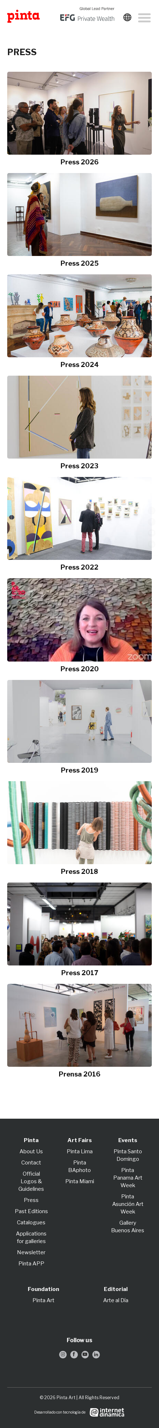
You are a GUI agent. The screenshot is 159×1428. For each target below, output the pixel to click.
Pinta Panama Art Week (127, 1178)
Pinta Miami (79, 1181)
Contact (31, 1162)
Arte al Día (115, 1300)
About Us (31, 1151)
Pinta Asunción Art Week (127, 1204)
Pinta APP (31, 1263)
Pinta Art (43, 1300)
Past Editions (31, 1211)
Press (31, 1200)
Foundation (43, 1289)
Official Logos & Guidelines (31, 1181)
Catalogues (31, 1222)
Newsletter (31, 1252)
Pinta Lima (80, 1151)
